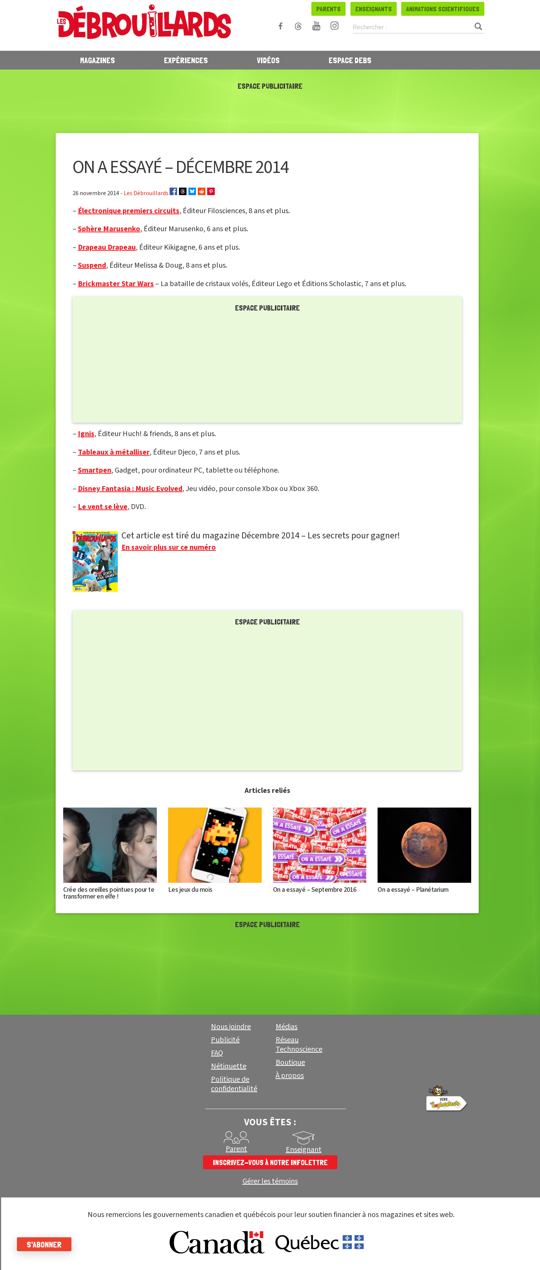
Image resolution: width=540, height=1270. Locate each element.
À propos (290, 1075)
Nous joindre (231, 1026)
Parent (236, 1149)
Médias (286, 1026)
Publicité (225, 1040)
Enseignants (373, 9)
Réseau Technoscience (299, 1045)
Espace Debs (350, 60)
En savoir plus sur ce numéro (168, 547)
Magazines (97, 60)
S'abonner (46, 1244)
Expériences (186, 60)
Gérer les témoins (270, 1181)
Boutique (290, 1062)
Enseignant (304, 1149)
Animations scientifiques (442, 9)
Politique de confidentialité (234, 1084)
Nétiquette (228, 1066)
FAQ (217, 1053)
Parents (328, 9)
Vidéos (268, 60)
